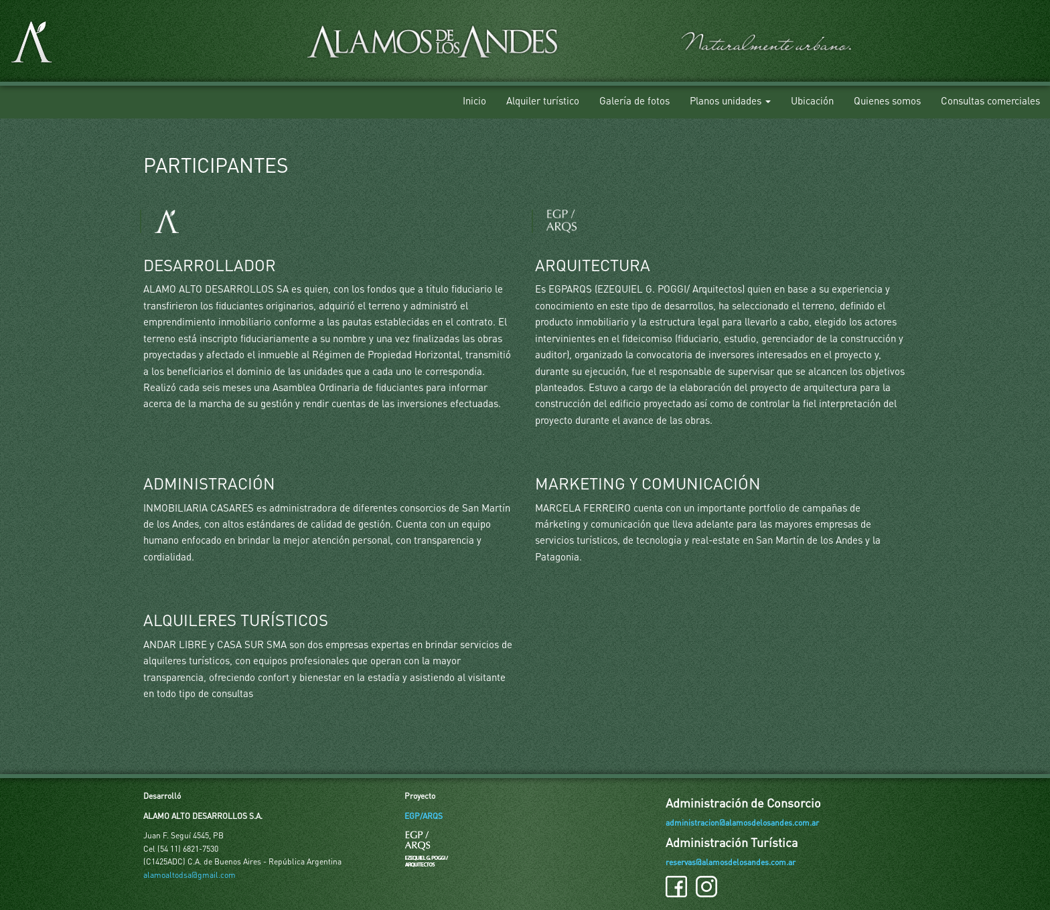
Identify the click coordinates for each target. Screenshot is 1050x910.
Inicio (474, 100)
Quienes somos (887, 100)
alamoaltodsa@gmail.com (189, 875)
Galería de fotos (634, 100)
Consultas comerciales (990, 100)
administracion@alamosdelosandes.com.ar (742, 823)
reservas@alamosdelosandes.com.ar (731, 862)
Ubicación (812, 100)
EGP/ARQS (423, 816)
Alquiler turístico (542, 100)
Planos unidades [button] (730, 100)
